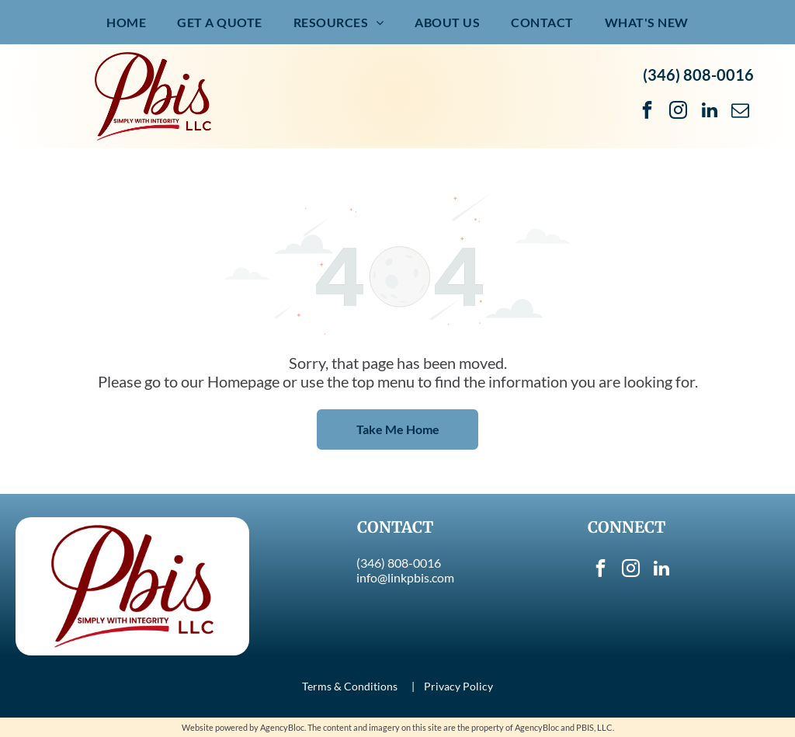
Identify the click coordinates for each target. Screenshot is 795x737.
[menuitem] (126, 22)
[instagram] (678, 111)
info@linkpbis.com (405, 577)
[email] (740, 111)
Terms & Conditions (350, 686)
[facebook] (647, 111)
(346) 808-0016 (698, 74)
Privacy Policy (458, 686)
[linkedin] (709, 111)
